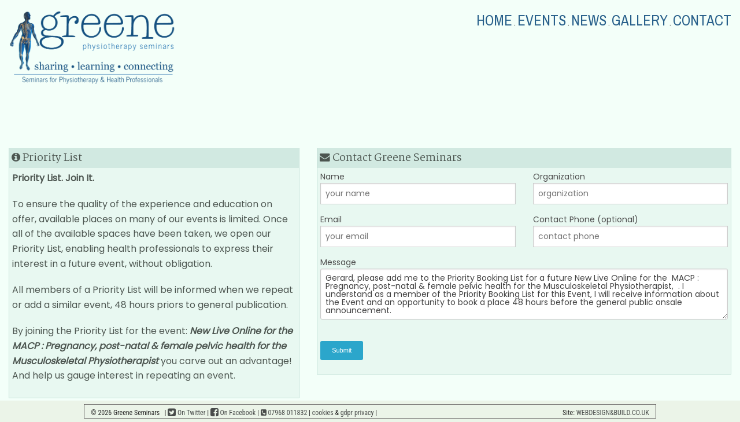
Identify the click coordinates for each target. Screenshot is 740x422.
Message (524, 288)
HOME (494, 21)
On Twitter (186, 413)
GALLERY (640, 21)
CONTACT (702, 21)
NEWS (588, 21)
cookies (323, 413)
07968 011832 (284, 413)
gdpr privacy (357, 413)
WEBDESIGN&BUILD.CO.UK (612, 413)
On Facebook (233, 413)
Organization (630, 187)
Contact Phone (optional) (630, 230)
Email (418, 230)
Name (418, 187)
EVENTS (541, 21)
